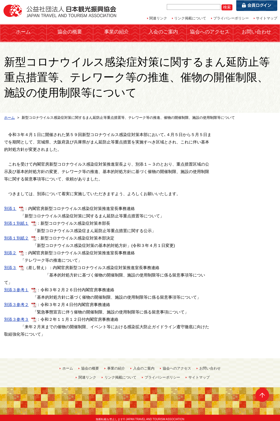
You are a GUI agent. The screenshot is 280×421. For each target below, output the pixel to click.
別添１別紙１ (16, 220)
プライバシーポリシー (231, 18)
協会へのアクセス (209, 31)
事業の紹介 (116, 31)
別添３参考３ (16, 316)
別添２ (10, 249)
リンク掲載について (190, 18)
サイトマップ (266, 18)
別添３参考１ (16, 286)
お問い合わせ (256, 31)
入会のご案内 (163, 31)
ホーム (23, 31)
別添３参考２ (16, 301)
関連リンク (158, 18)
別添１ (10, 205)
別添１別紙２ (16, 234)
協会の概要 (70, 31)
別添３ (10, 264)
